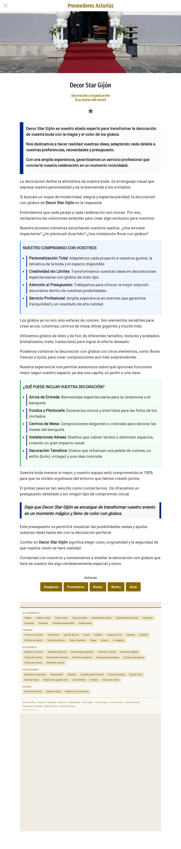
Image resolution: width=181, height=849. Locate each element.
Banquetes (51, 587)
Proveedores (75, 587)
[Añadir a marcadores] (90, 110)
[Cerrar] (6, 6)
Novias (98, 587)
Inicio (133, 587)
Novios (116, 587)
